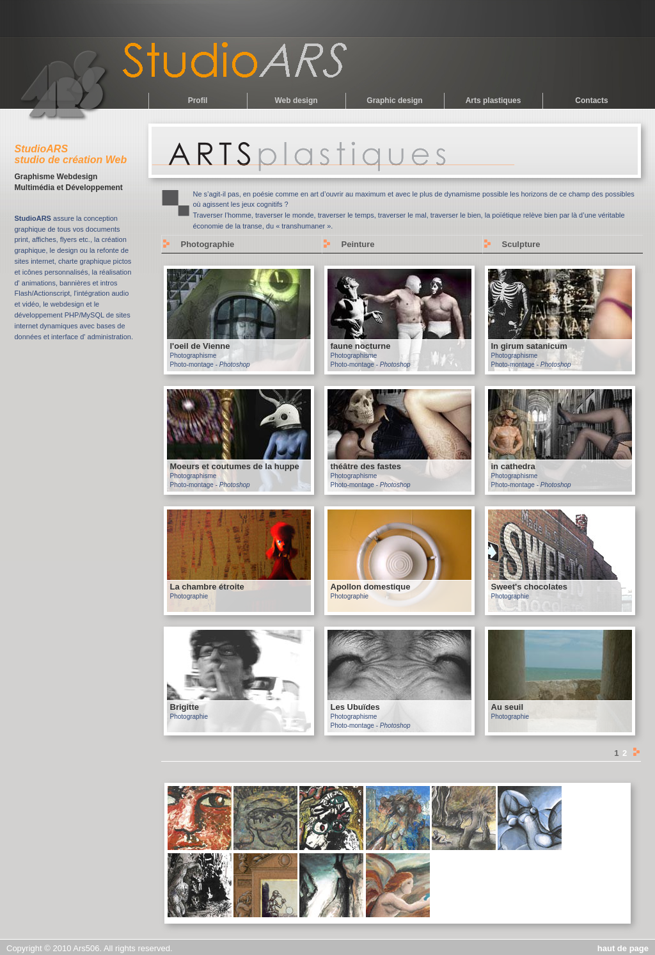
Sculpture (521, 244)
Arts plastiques (493, 100)
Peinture (358, 244)
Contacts (591, 100)
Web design (295, 100)
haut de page (623, 948)
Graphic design (394, 100)
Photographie (208, 244)
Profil (198, 100)
